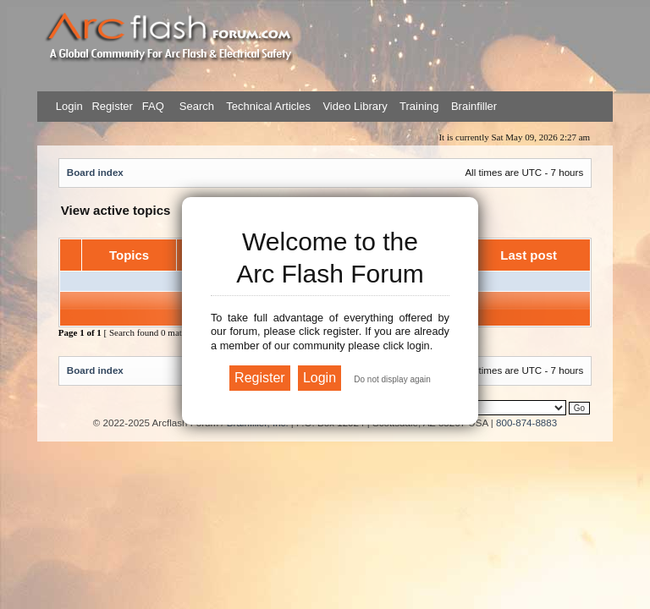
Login (69, 106)
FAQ (151, 106)
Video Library (354, 106)
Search (195, 106)
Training (418, 106)
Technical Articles (268, 106)
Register (111, 106)
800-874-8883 (526, 422)
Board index (95, 172)
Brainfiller (474, 106)
